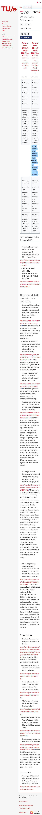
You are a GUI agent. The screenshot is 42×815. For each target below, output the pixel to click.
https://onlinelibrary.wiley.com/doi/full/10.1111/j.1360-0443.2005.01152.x (30, 357)
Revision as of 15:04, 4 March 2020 (34, 48)
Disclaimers (22, 812)
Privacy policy (23, 801)
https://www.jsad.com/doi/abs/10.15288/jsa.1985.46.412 (29, 676)
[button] (25, 34)
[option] (25, 34)
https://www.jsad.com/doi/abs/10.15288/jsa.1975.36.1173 (29, 695)
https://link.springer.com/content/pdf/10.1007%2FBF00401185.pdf (30, 262)
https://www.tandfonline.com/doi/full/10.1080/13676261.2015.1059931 (30, 487)
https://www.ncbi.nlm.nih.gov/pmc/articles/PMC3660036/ (30, 386)
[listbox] (30, 35)
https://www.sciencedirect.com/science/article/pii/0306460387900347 (30, 284)
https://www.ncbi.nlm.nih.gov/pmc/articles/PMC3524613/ (30, 323)
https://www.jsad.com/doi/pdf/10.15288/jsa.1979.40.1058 (30, 711)
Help (37, 12)
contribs (25, 63)
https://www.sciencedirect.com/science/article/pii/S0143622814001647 (30, 415)
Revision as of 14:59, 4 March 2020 (24, 48)
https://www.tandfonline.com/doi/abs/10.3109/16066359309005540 (30, 733)
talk (25, 60)
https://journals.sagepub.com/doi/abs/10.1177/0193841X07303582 (29, 582)
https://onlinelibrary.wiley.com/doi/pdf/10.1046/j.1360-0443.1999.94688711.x (29, 747)
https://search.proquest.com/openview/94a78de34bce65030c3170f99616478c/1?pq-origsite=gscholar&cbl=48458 (30, 652)
